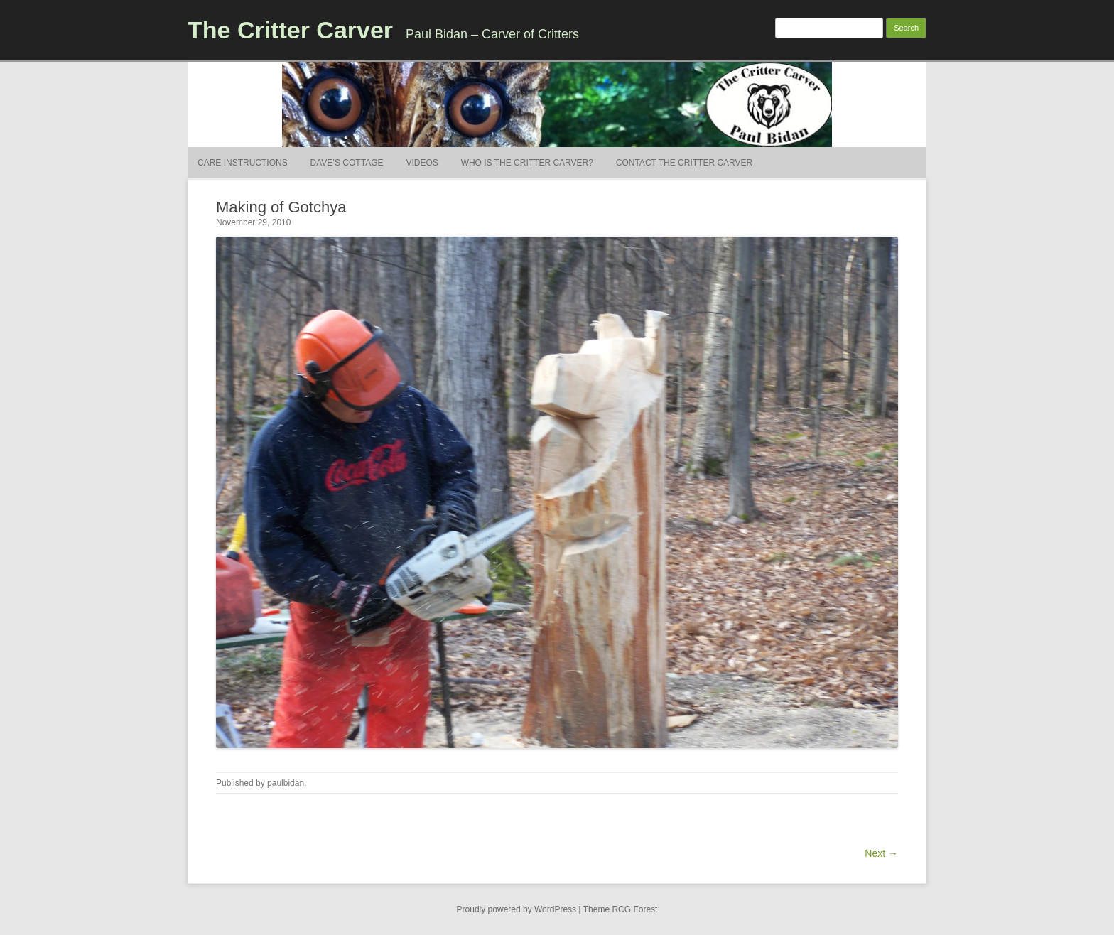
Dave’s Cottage (347, 163)
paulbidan (285, 783)
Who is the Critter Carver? (527, 163)
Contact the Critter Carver (684, 163)
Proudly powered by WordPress (517, 909)
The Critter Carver (290, 29)
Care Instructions (243, 163)
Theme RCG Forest (620, 909)
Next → (881, 853)
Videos (422, 163)
